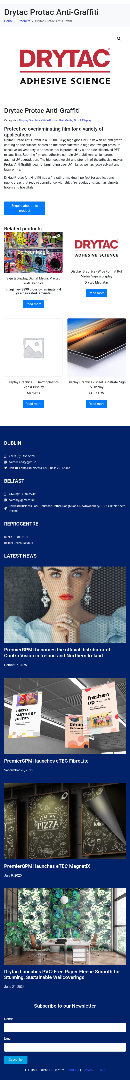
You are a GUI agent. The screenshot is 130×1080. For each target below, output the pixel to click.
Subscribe (16, 1059)
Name (8, 1019)
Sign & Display (82, 120)
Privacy (88, 1070)
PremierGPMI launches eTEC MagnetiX (47, 866)
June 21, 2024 (14, 987)
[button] (119, 38)
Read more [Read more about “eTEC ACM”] (96, 404)
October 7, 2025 (15, 665)
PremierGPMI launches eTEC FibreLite (46, 761)
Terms (100, 1070)
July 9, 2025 (13, 875)
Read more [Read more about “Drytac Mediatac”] (96, 293)
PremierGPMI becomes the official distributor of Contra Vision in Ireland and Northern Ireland (57, 653)
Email (8, 1038)
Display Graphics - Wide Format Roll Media (45, 120)
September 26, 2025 (18, 770)
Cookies (73, 1070)
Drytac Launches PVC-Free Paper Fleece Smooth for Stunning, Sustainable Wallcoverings (62, 974)
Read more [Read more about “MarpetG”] (33, 404)
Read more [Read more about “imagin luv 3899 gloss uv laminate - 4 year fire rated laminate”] (33, 304)
